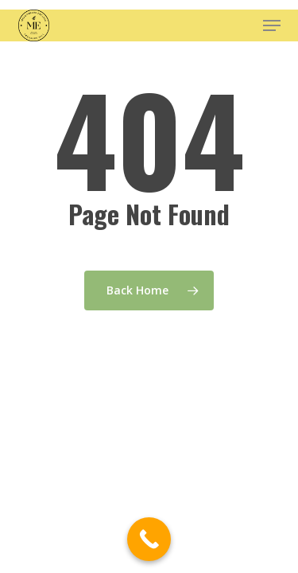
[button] (272, 25)
